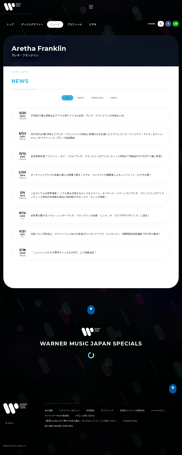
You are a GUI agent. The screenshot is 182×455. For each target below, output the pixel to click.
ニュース (55, 24)
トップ (10, 24)
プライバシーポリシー (69, 409)
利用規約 (90, 409)
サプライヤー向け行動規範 (57, 414)
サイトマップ (107, 409)
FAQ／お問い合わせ (85, 414)
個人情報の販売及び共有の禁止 (59, 424)
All (62, 98)
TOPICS (78, 98)
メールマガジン (158, 409)
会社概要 (49, 409)
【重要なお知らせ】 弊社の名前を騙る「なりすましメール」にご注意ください (80, 419)
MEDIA (118, 98)
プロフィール (74, 24)
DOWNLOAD (98, 98)
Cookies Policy (130, 419)
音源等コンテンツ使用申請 (132, 409)
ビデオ (92, 24)
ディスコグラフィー (32, 24)
